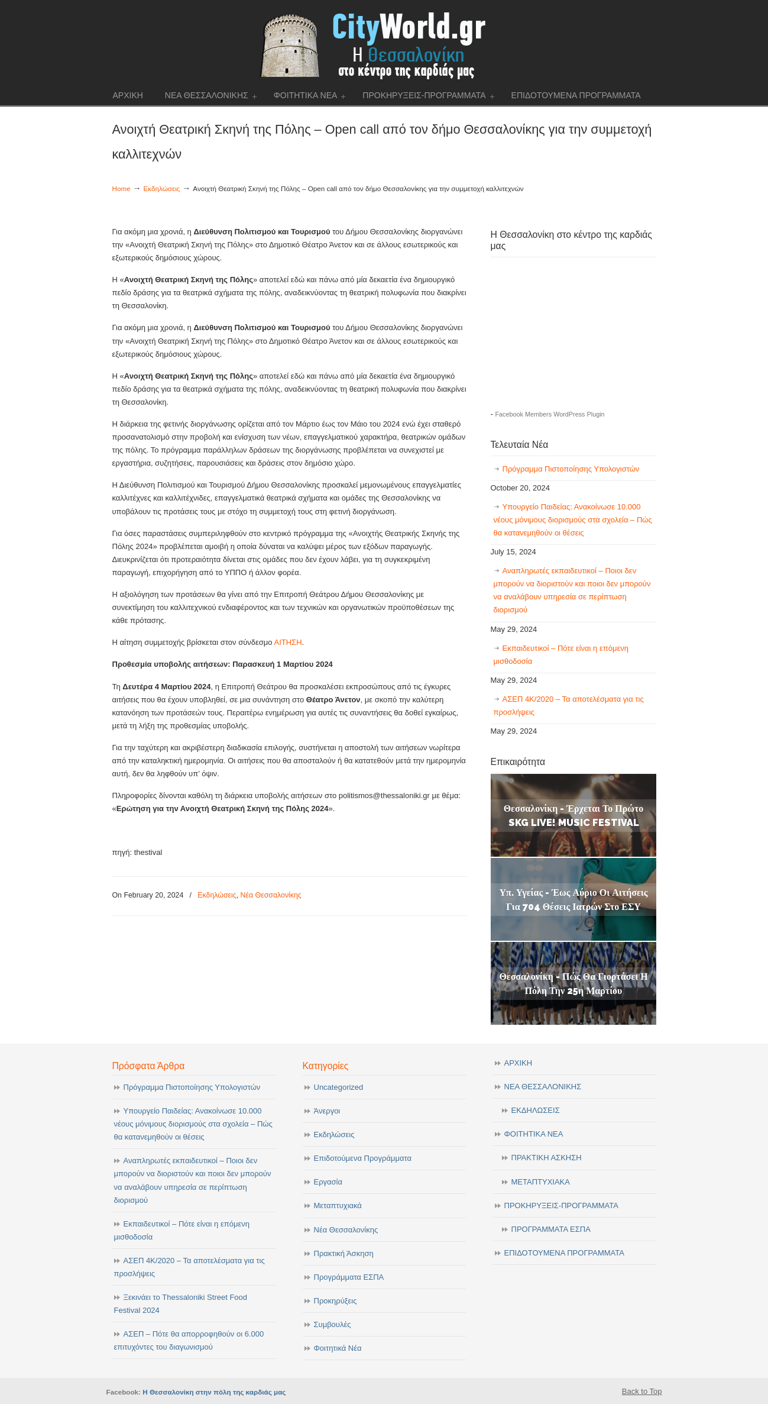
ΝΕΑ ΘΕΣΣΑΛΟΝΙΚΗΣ (543, 1086)
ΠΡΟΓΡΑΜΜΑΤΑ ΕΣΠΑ (551, 1229)
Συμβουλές (332, 1324)
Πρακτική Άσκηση (344, 1253)
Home (121, 188)
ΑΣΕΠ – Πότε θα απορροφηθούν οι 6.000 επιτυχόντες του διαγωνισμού (189, 1340)
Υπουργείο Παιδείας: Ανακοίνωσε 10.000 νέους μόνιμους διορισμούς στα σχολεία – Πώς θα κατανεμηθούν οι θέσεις (573, 519)
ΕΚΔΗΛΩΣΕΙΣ (535, 1110)
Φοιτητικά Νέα (338, 1348)
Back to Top (642, 1391)
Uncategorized (339, 1087)
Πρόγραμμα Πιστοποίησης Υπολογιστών (571, 468)
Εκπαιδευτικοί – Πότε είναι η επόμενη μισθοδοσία (561, 655)
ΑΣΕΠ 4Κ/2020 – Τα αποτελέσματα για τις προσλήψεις (569, 705)
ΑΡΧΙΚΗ (518, 1062)
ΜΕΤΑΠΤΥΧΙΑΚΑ (540, 1181)
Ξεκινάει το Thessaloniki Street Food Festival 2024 (181, 1304)
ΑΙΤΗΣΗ (288, 642)
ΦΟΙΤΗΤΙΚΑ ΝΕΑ (533, 1133)
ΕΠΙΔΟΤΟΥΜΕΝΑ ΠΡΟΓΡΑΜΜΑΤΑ (564, 1252)
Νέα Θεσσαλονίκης (271, 895)
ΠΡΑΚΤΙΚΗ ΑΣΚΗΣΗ (546, 1157)
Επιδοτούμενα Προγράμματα (362, 1158)
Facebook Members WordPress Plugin (549, 414)
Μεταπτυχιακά (338, 1205)
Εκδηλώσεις (162, 188)
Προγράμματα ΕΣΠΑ (349, 1277)
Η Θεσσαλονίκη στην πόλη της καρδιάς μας (214, 1392)
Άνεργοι (327, 1110)
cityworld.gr (384, 44)
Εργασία (328, 1181)
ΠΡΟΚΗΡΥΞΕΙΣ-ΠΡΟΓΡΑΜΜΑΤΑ (561, 1205)
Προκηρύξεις (335, 1300)
